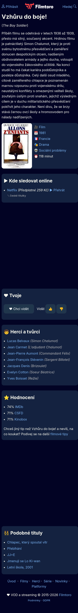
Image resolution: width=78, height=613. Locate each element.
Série (48, 581)
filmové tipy (59, 434)
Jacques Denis (18, 366)
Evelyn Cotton (18, 372)
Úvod (11, 581)
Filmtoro (65, 595)
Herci (36, 581)
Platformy (39, 586)
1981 (42, 133)
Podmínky (34, 600)
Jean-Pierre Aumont (22, 353)
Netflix (12, 190)
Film (42, 127)
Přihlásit (10, 7)
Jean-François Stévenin (25, 360)
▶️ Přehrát (57, 190)
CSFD (18, 413)
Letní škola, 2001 (20, 567)
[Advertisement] (38, 245)
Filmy (24, 581)
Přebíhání (14, 548)
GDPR (46, 600)
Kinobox (20, 419)
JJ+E (11, 555)
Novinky (61, 581)
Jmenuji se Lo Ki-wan (23, 561)
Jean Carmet (17, 347)
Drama (44, 145)
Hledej (69, 7)
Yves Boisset (17, 378)
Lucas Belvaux (18, 341)
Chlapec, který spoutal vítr (27, 542)
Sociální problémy (52, 150)
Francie (44, 139)
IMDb (19, 407)
